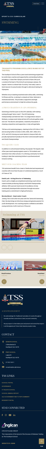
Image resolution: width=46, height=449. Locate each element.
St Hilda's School (8, 389)
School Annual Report (10, 393)
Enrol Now (36, 3)
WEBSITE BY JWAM (8, 443)
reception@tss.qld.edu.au (13, 367)
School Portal (7, 382)
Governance (6, 386)
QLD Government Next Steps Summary (16, 396)
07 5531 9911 (8, 362)
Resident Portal (8, 400)
